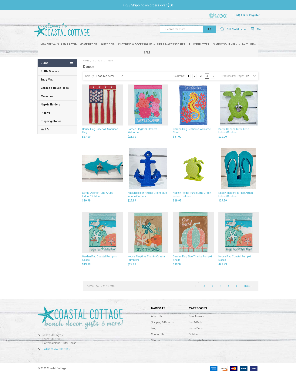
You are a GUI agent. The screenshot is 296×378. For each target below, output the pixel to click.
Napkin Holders (50, 108)
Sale (148, 56)
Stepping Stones (51, 125)
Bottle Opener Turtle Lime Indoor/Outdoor (233, 135)
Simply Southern (226, 48)
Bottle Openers (50, 75)
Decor (45, 67)
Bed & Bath (69, 48)
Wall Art (45, 133)
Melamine (47, 100)
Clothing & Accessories (136, 48)
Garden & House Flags (55, 92)
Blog (153, 332)
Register (254, 15)
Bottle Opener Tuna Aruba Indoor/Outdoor (97, 198)
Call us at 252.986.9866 (56, 353)
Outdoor (108, 48)
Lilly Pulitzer (200, 48)
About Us (156, 320)
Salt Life (248, 48)
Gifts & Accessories (171, 48)
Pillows (45, 117)
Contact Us (157, 338)
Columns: (179, 79)
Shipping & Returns (162, 326)
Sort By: (89, 80)
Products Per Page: (232, 80)
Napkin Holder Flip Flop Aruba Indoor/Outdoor (235, 198)
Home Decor (89, 48)
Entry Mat (47, 83)
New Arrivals (49, 48)
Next (249, 290)
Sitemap (156, 344)
